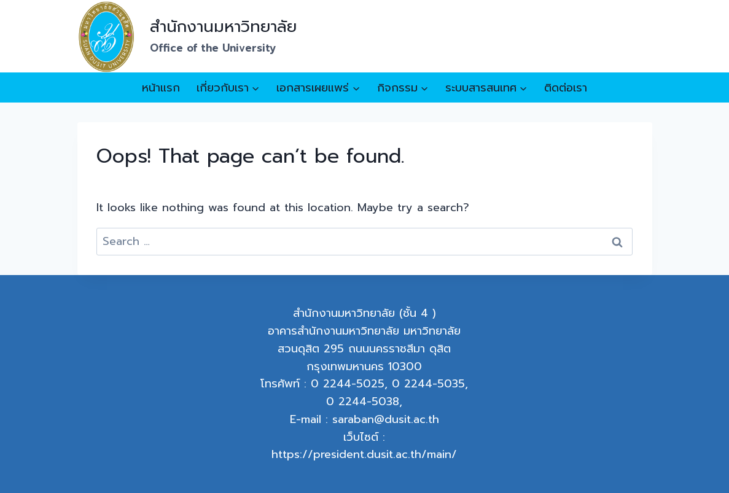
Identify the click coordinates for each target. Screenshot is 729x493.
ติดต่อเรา (565, 87)
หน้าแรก (161, 87)
